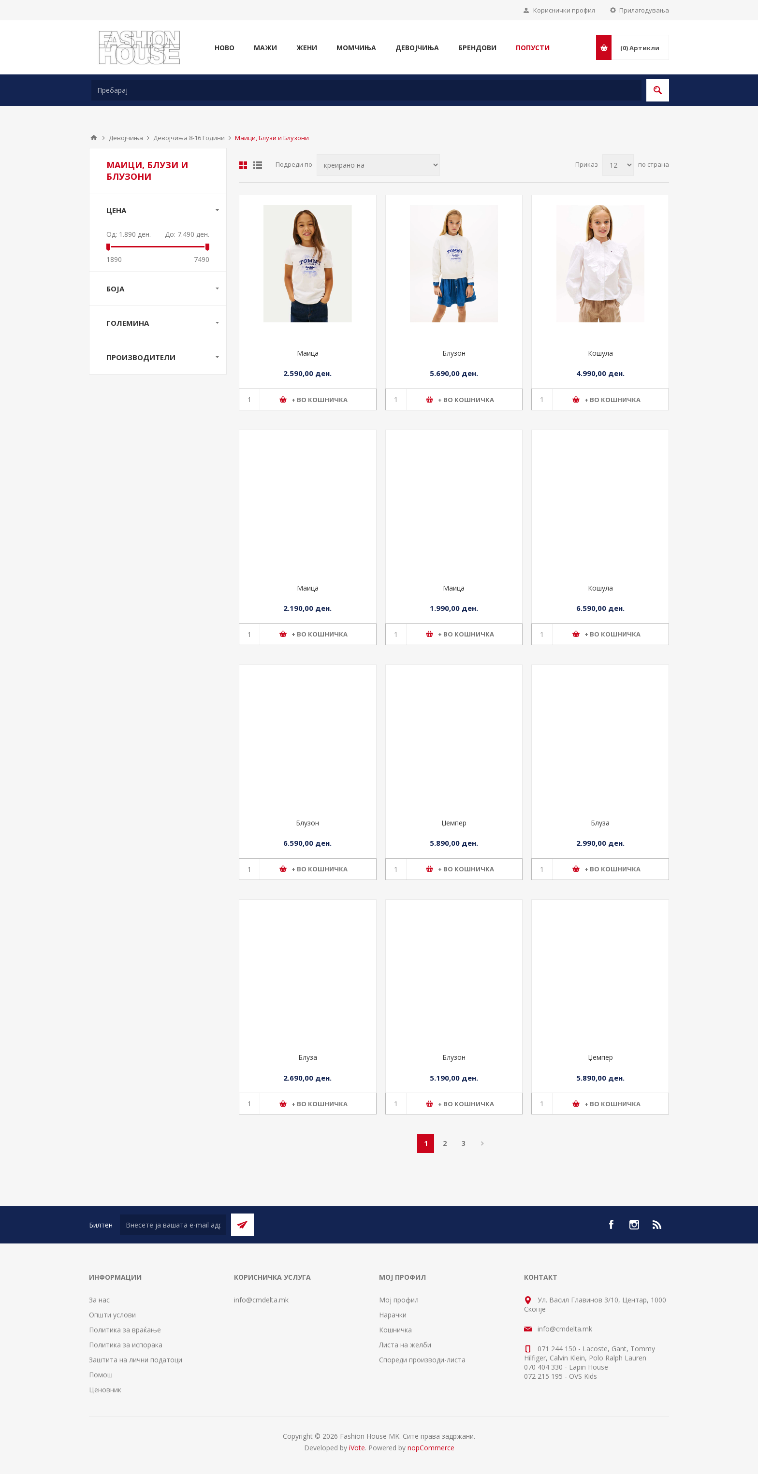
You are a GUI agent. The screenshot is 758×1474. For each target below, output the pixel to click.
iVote (357, 1447)
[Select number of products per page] (618, 165)
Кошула (600, 353)
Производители (140, 357)
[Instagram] (634, 1224)
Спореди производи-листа (422, 1359)
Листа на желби (405, 1344)
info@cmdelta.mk (261, 1299)
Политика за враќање (125, 1329)
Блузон (454, 353)
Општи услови (112, 1314)
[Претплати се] (173, 1224)
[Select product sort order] (378, 165)
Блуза (600, 822)
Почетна (94, 137)
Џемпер (453, 822)
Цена (116, 210)
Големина (127, 323)
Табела (243, 165)
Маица (308, 353)
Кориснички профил (564, 10)
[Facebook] (611, 1224)
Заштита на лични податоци (135, 1359)
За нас (99, 1299)
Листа (257, 165)
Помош (101, 1374)
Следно (482, 1143)
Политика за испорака (125, 1344)
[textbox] (366, 90)
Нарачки (393, 1314)
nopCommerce (431, 1447)
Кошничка (395, 1329)
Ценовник (105, 1389)
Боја (115, 288)
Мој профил (399, 1299)
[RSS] (657, 1224)
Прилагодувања (644, 10)
